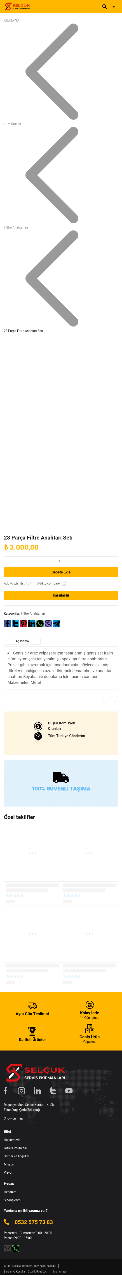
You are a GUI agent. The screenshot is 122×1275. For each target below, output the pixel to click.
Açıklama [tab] (22, 641)
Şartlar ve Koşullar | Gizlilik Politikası (25, 1272)
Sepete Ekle (61, 572)
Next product (114, 700)
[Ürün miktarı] (61, 561)
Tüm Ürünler (12, 124)
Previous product (106, 700)
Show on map (13, 1118)
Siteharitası (59, 1272)
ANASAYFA (11, 20)
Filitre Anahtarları (16, 227)
